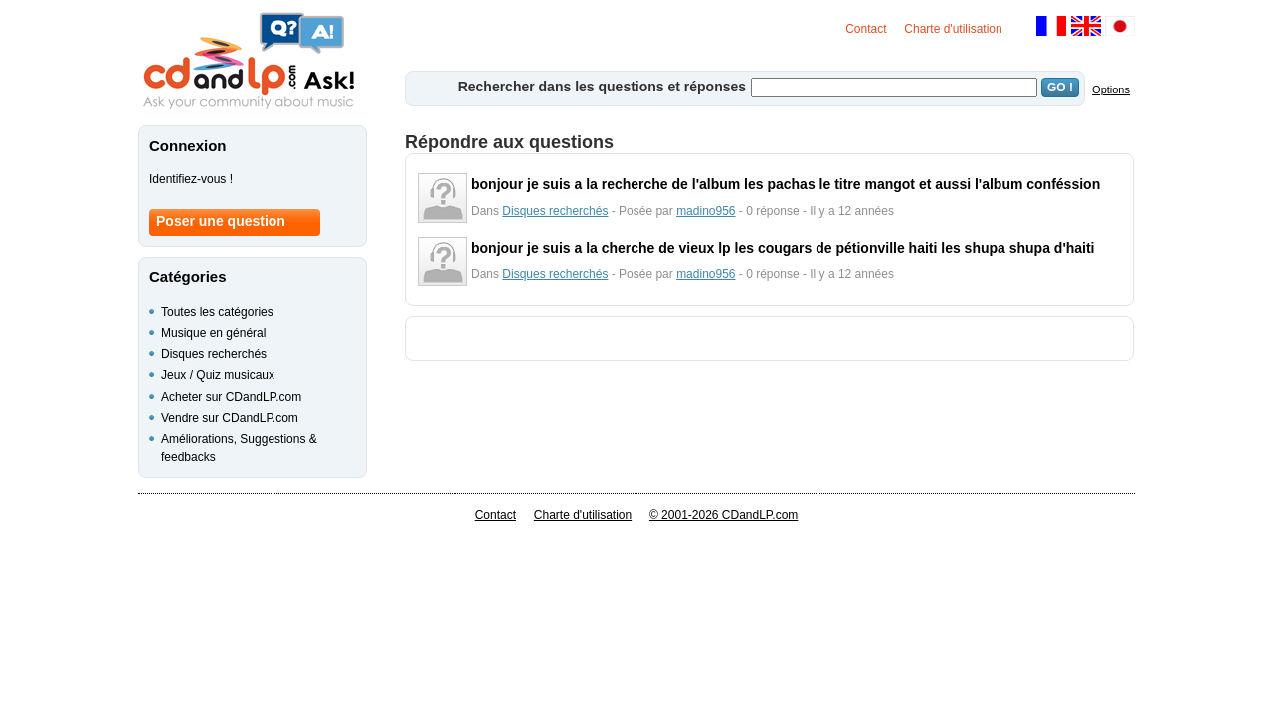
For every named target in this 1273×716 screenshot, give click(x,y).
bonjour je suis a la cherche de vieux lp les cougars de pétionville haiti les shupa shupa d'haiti (783, 248)
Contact (865, 29)
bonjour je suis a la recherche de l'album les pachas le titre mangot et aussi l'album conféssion (785, 184)
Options (1111, 89)
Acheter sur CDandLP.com (231, 397)
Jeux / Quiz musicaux (217, 375)
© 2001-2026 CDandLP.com (723, 515)
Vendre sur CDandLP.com (229, 418)
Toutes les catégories (217, 312)
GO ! (1060, 87)
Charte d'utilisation (952, 29)
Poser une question (220, 221)
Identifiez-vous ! (191, 179)
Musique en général (213, 333)
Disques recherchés (555, 211)
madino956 (705, 211)
